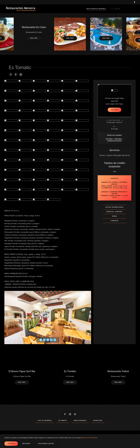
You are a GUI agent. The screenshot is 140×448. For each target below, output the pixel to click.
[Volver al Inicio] (20, 8)
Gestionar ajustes (46, 443)
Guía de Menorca (45, 420)
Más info (70, 38)
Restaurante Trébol (118, 371)
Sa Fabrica (62, 420)
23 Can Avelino (106, 27)
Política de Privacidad (89, 438)
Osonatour (97, 420)
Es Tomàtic (20, 67)
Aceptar (11, 443)
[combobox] (122, 9)
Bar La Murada (70, 27)
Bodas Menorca (80, 420)
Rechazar (26, 443)
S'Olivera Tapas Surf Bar (22, 371)
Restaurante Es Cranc (34, 27)
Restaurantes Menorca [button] (96, 9)
